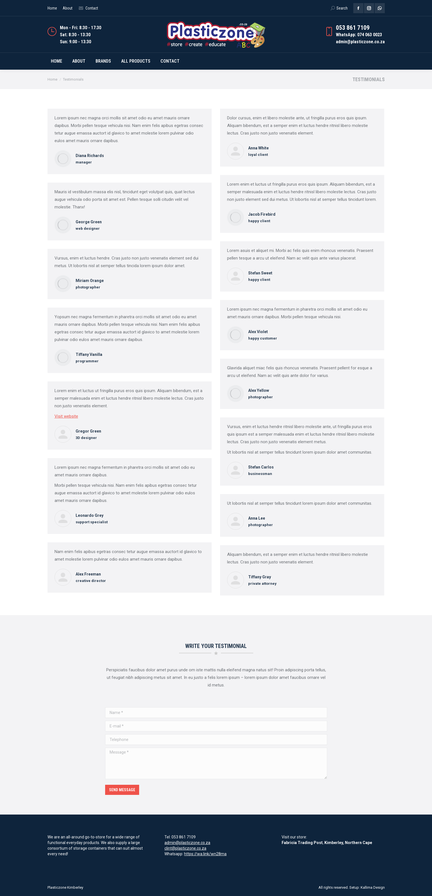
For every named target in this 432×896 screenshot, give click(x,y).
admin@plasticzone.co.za (187, 842)
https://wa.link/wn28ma (205, 854)
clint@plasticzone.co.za (185, 848)
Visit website (66, 416)
